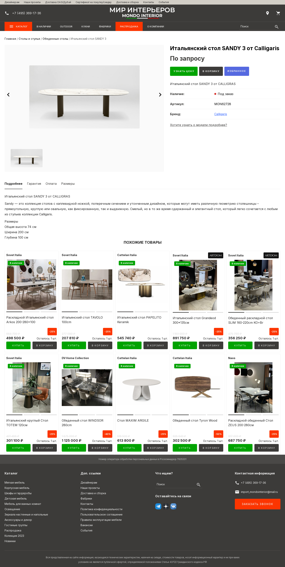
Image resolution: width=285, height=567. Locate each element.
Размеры (68, 184)
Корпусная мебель (17, 485)
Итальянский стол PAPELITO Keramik (139, 320)
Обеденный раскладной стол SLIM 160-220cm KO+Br (250, 320)
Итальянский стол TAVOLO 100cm (82, 320)
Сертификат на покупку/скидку (94, 2)
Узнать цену (185, 71)
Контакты (148, 2)
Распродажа (129, 26)
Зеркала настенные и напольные (26, 511)
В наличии (44, 26)
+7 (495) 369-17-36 (253, 480)
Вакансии (87, 522)
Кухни (86, 26)
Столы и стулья (29, 38)
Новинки (10, 538)
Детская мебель (16, 495)
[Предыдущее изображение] (8, 94)
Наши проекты (32, 2)
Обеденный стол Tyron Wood (195, 419)
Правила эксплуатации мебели (101, 517)
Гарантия (34, 184)
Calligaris (220, 115)
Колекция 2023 (14, 533)
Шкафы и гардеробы (18, 490)
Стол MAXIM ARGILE (133, 419)
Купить (18, 345)
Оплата (51, 184)
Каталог (18, 26)
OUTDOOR (66, 26)
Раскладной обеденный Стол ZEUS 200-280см (250, 421)
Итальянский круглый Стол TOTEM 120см (27, 421)
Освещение (12, 506)
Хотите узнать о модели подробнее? (198, 126)
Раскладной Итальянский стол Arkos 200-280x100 (30, 320)
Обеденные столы (55, 38)
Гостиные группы (16, 522)
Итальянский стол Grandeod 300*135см (194, 320)
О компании (155, 26)
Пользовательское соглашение (102, 511)
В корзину (215, 71)
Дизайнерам (12, 2)
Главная (10, 38)
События (164, 2)
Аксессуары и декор (18, 517)
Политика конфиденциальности (101, 506)
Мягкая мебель (15, 479)
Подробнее (13, 184)
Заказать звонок (257, 501)
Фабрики (105, 26)
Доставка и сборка (127, 2)
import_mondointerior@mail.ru (259, 489)
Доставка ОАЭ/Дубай (58, 2)
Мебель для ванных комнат (23, 501)
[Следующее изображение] (160, 94)
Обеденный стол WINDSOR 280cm (82, 421)
